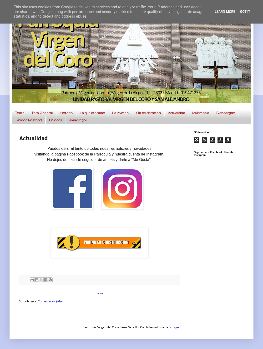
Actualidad (176, 112)
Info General (42, 112)
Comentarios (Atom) (52, 301)
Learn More (225, 12)
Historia (66, 112)
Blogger (174, 327)
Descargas (225, 112)
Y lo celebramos (148, 112)
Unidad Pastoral (28, 119)
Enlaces (55, 119)
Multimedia (200, 112)
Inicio (20, 112)
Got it (245, 12)
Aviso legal (77, 119)
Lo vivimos (120, 112)
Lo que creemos (92, 112)
